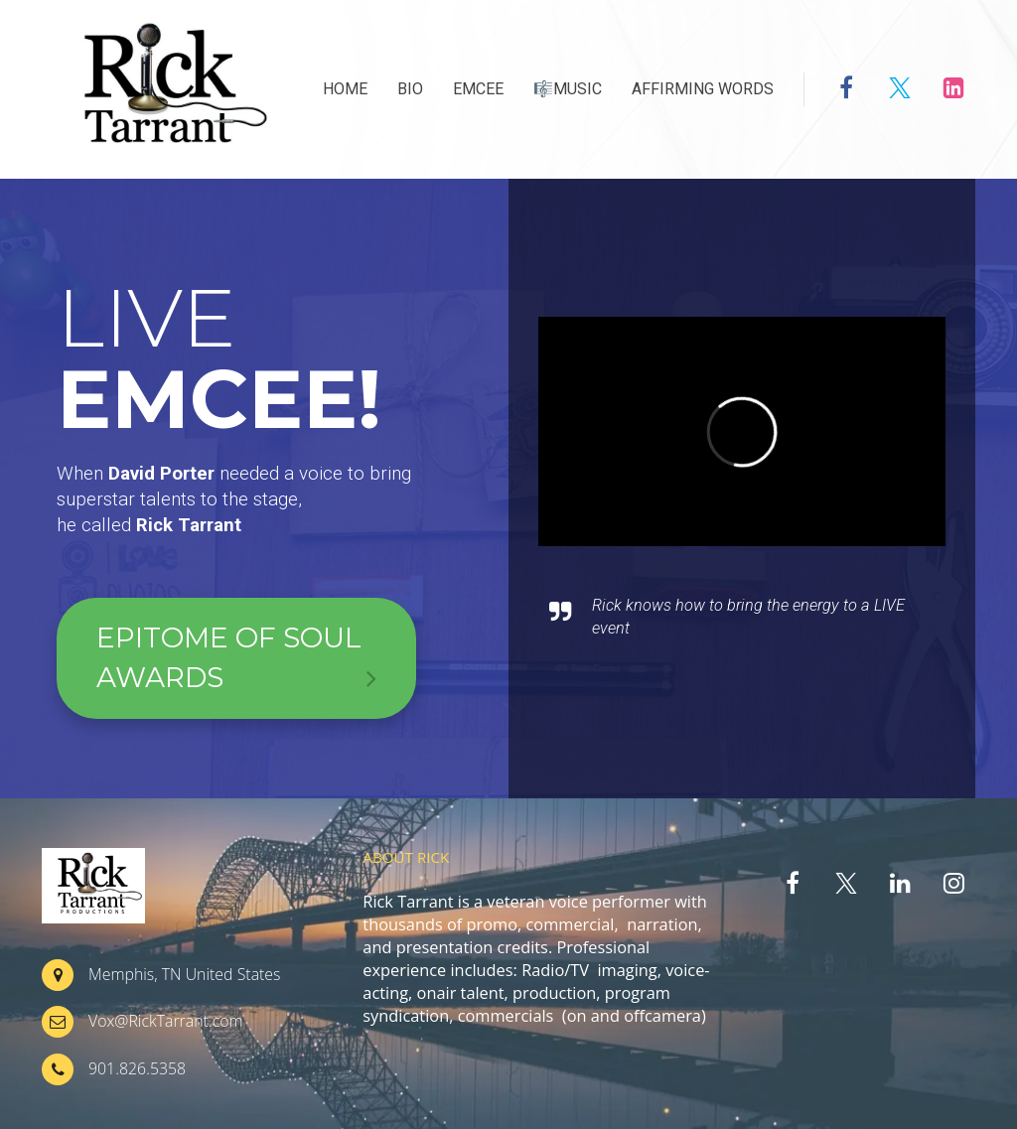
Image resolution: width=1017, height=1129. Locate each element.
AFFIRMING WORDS (703, 88)
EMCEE (478, 88)
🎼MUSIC (567, 88)
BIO (410, 88)
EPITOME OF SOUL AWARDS (236, 660)
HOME (345, 88)
